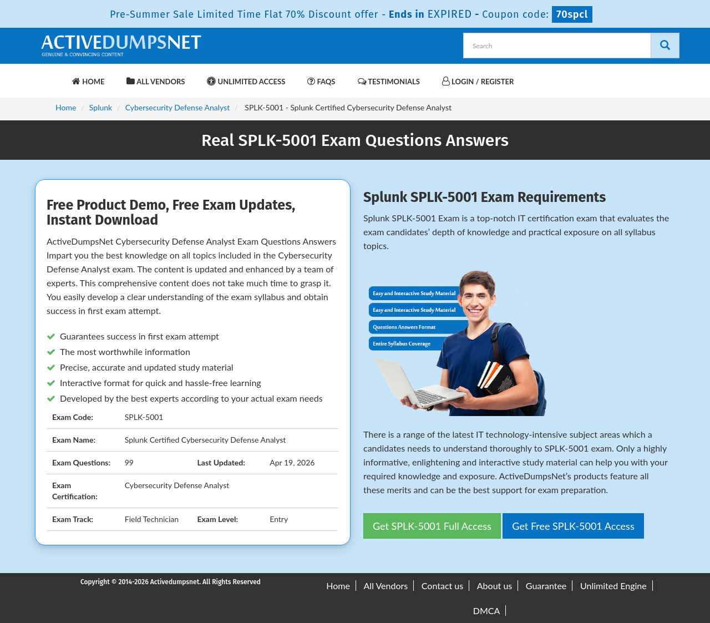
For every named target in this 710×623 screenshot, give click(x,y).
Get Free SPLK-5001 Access (573, 526)
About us (494, 585)
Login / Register (478, 81)
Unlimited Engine (613, 585)
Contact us (442, 585)
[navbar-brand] (52, 76)
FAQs (321, 81)
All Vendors (155, 81)
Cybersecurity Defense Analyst (177, 107)
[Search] (665, 45)
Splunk (100, 107)
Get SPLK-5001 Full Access (432, 526)
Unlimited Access (246, 81)
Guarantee (546, 585)
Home (88, 81)
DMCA (486, 610)
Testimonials (389, 81)
